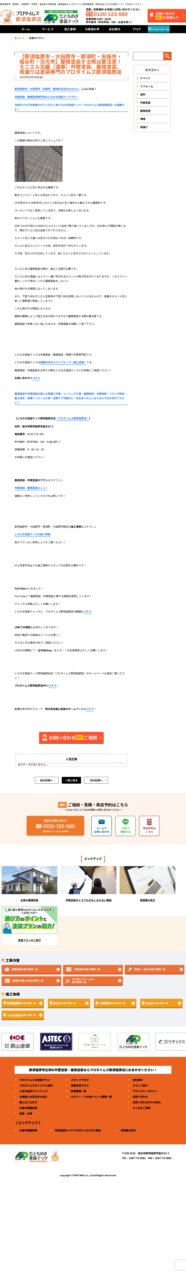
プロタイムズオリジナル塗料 (36, 1085)
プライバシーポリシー (145, 1091)
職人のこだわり (28, 1102)
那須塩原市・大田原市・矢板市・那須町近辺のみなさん (47, 89)
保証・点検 (25, 1113)
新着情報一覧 (78, 1091)
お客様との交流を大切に (33, 1097)
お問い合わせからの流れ (147, 1102)
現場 (142, 119)
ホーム (25, 29)
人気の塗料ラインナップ (33, 1091)
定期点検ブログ (80, 1085)
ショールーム (158, 29)
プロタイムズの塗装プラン (34, 1080)
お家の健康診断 (28, 1108)
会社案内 (138, 1080)
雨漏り (144, 127)
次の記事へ (96, 780)
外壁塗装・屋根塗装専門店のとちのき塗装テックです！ (47, 97)
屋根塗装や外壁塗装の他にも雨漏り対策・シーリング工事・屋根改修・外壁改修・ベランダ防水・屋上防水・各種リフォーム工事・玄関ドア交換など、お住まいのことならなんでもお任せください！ (71, 398)
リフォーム (146, 86)
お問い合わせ (140, 1097)
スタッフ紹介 (140, 1085)
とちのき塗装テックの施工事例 (32, 534)
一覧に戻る (71, 780)
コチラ (36, 378)
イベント (145, 78)
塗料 (142, 94)
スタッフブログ (80, 1080)
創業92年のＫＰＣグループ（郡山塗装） (63, 362)
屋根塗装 (145, 111)
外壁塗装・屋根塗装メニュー (31, 488)
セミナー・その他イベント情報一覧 (91, 1097)
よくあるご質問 (141, 1108)
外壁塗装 (145, 102)
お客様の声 (92, 29)
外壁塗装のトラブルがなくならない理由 (78, 1130)
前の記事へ (46, 780)
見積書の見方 (128, 1130)
